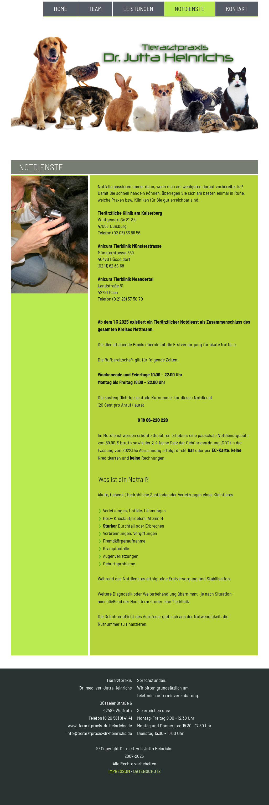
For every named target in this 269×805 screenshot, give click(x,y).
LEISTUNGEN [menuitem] (138, 8)
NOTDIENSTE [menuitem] (189, 8)
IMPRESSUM (119, 771)
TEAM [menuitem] (95, 8)
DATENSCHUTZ (147, 771)
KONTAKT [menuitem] (236, 8)
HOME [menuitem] (60, 8)
